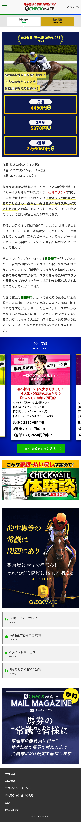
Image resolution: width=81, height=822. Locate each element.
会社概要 (10, 773)
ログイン (73, 7)
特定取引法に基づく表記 (19, 795)
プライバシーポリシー (18, 788)
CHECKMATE (44, 816)
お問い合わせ (13, 810)
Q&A (7, 802)
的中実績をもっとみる (40, 448)
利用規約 (10, 781)
